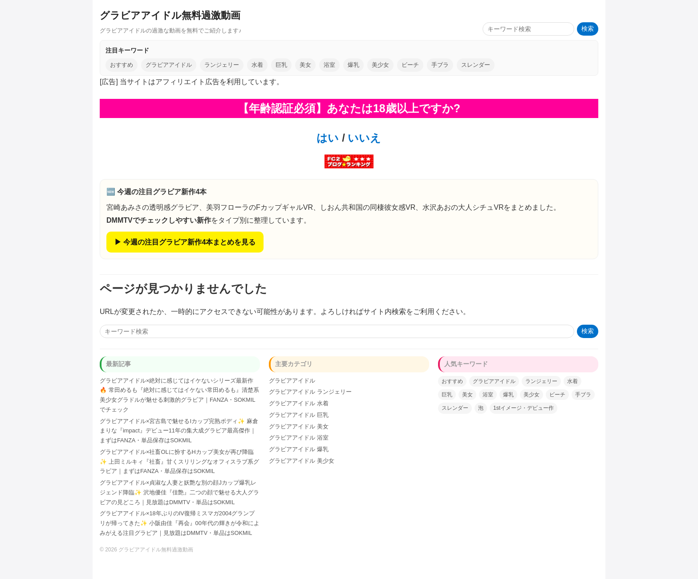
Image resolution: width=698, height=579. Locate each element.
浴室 (329, 64)
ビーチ (410, 64)
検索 (587, 28)
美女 (305, 64)
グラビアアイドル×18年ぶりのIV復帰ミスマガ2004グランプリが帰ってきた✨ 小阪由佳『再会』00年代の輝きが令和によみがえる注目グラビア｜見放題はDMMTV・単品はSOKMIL (180, 523)
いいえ (363, 138)
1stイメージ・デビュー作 (523, 408)
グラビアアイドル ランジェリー (310, 391)
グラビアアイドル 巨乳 (299, 415)
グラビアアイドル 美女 (299, 426)
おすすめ (121, 64)
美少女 (380, 64)
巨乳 (281, 64)
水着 (257, 64)
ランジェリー (221, 64)
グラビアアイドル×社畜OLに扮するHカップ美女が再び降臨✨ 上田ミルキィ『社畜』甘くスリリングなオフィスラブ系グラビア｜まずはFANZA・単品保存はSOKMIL (179, 462)
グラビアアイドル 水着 (299, 403)
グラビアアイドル (169, 64)
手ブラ (440, 64)
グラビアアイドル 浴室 (299, 437)
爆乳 (353, 64)
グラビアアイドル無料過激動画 (170, 15)
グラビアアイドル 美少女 (301, 460)
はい (328, 138)
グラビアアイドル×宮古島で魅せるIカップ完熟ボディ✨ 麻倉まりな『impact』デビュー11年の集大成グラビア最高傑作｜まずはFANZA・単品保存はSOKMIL (179, 431)
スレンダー (475, 64)
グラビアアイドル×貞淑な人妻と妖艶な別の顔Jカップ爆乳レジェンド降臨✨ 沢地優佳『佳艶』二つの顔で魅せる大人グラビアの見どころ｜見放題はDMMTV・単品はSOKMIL (179, 492)
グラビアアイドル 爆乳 (299, 449)
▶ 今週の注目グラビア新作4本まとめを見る (185, 242)
